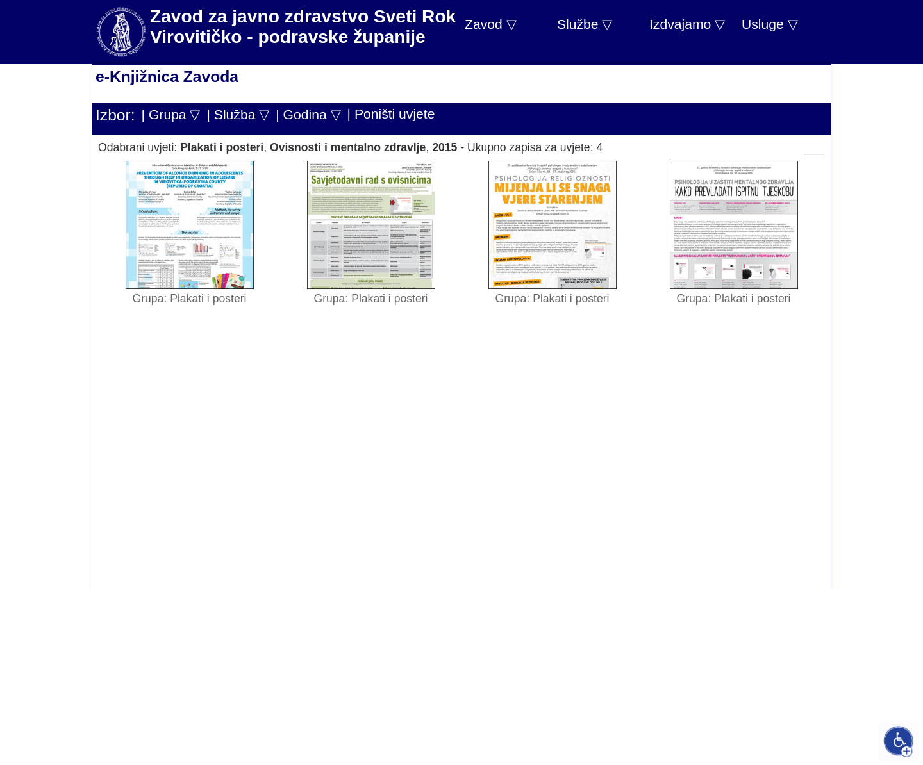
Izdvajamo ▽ (687, 24)
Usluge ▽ (770, 24)
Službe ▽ (584, 24)
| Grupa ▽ (171, 114)
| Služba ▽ (237, 114)
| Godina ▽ (308, 114)
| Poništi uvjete (391, 113)
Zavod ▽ (491, 24)
